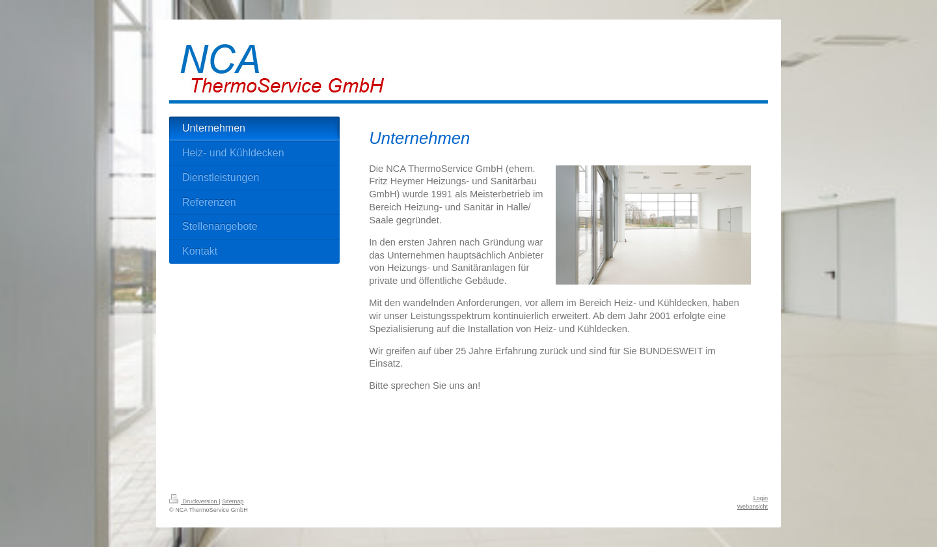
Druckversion (194, 501)
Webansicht (752, 506)
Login (761, 498)
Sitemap (232, 501)
